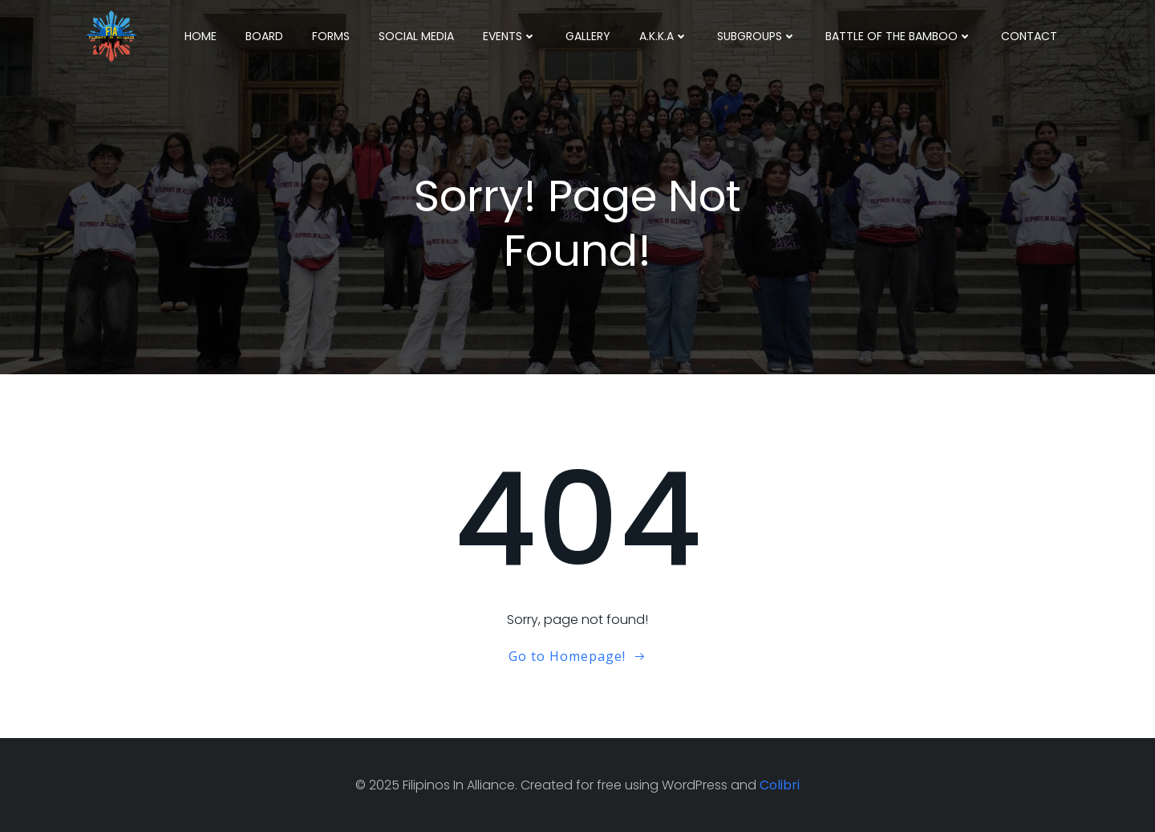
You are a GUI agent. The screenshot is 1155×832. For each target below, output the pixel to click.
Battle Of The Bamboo (898, 36)
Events (510, 36)
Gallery (587, 36)
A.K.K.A (663, 36)
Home (200, 36)
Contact (1029, 36)
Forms (331, 36)
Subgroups (756, 36)
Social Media (416, 36)
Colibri (780, 785)
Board (264, 36)
